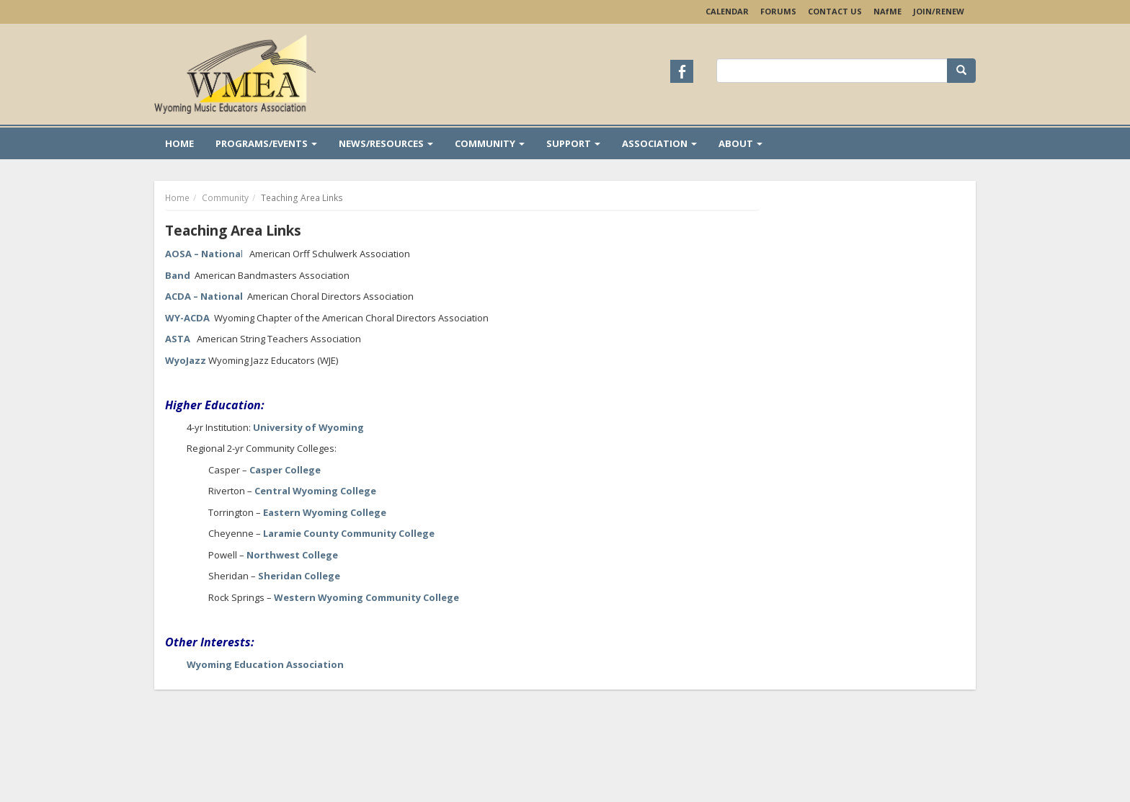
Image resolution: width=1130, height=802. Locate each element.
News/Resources (386, 143)
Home (179, 143)
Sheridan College (299, 575)
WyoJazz (185, 360)
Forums (778, 11)
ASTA (177, 338)
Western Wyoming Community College (366, 597)
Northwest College (292, 554)
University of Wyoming (308, 427)
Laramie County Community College (349, 533)
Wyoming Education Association (265, 664)
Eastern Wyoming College (324, 512)
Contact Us (835, 11)
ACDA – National (204, 296)
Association (659, 143)
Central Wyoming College (315, 490)
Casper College (285, 469)
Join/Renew (938, 11)
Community (490, 143)
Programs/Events (266, 143)
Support (573, 143)
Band (177, 275)
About (740, 143)
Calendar (727, 11)
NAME (887, 11)
